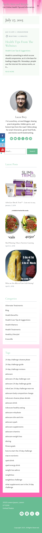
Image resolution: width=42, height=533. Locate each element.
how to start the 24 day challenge (18, 451)
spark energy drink (12, 465)
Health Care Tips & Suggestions (17, 51)
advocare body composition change (19, 393)
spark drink (9, 460)
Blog (7, 310)
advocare (9, 374)
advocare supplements (14, 427)
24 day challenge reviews (15, 369)
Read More (9, 71)
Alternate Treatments (14, 305)
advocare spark (11, 422)
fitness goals (10, 446)
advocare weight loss (13, 436)
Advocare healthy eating (15, 408)
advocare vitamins (12, 432)
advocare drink (11, 403)
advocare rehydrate (13, 412)
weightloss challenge (13, 480)
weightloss (9, 475)
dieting (8, 441)
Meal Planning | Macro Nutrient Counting (19, 243)
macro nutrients (11, 456)
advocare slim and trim (14, 417)
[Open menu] (38, 5)
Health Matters (11, 325)
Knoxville (9, 339)
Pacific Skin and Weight (15, 4)
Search (32, 151)
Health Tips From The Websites (19, 44)
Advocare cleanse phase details (17, 398)
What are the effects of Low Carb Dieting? (19, 283)
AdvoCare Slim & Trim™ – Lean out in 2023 (20, 202)
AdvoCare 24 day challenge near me (19, 388)
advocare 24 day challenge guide (18, 384)
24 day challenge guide (14, 364)
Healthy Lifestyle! (12, 334)
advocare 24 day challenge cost (17, 379)
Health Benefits (11, 315)
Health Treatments (12, 329)
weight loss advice (12, 470)
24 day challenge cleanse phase (17, 360)
